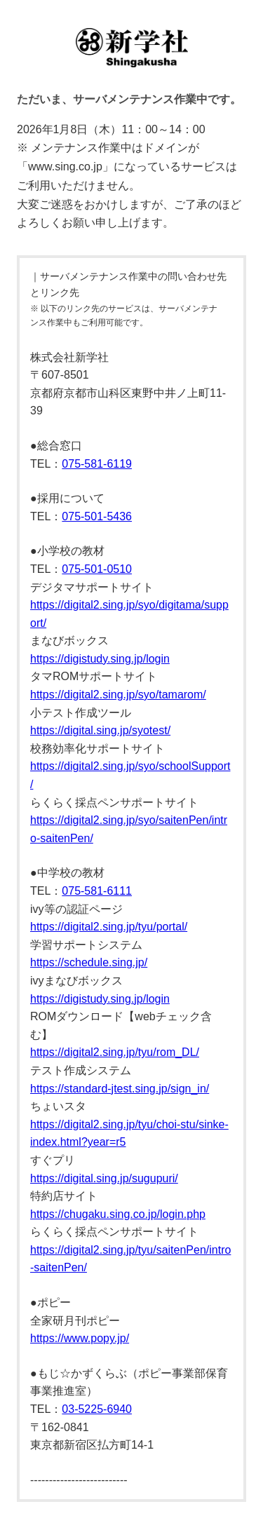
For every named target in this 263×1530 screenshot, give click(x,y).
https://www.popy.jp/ (79, 1338)
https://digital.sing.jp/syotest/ (100, 730)
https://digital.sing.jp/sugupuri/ (104, 1178)
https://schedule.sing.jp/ (88, 962)
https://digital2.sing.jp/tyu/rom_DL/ (114, 1052)
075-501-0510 (97, 569)
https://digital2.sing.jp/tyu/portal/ (108, 927)
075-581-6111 (97, 891)
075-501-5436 (97, 516)
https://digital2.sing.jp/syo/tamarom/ (118, 694)
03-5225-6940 (97, 1409)
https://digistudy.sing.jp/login (100, 659)
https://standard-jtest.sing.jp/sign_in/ (119, 1089)
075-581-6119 (97, 464)
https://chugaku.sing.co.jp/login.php (117, 1214)
